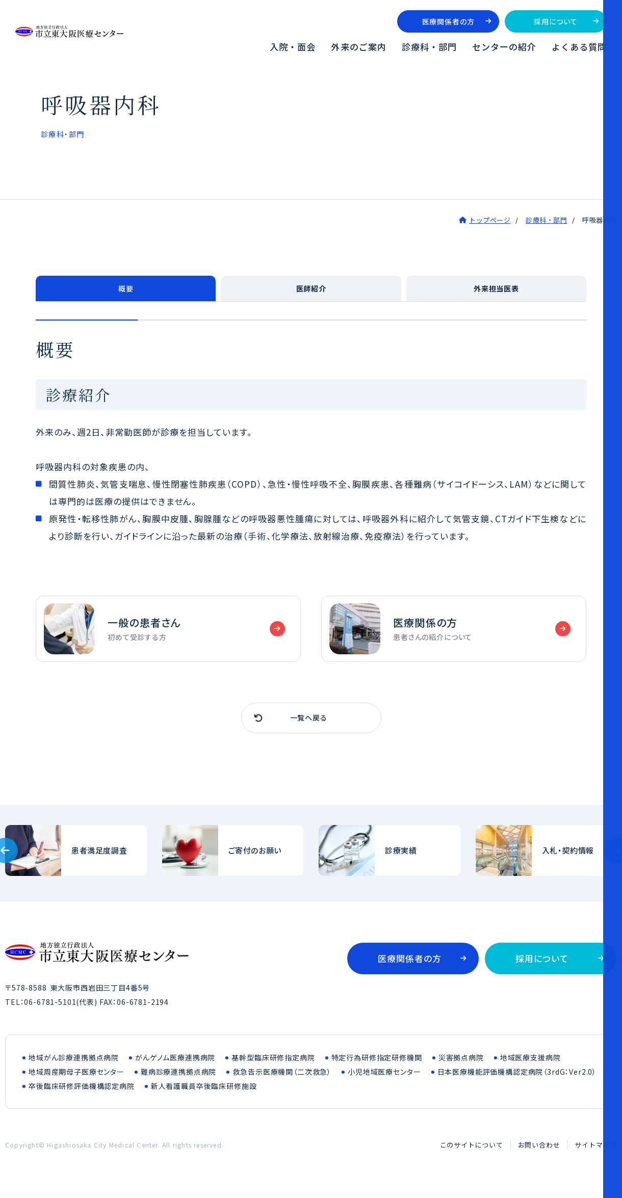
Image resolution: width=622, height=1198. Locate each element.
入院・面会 (293, 46)
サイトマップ (596, 1152)
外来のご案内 (358, 46)
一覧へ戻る (311, 724)
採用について (555, 21)
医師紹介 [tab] (311, 290)
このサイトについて (471, 1152)
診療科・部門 (429, 46)
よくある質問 (579, 46)
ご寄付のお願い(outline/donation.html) (233, 858)
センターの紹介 (504, 46)
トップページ (489, 220)
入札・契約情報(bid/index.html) (546, 858)
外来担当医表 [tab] (496, 290)
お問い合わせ (539, 1152)
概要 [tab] (126, 290)
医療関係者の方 (448, 21)
